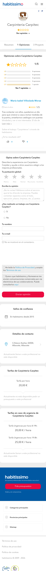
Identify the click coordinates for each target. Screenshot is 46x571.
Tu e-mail (6, 234)
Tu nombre (7, 224)
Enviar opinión (23, 294)
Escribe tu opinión (10, 186)
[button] (23, 508)
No (7, 218)
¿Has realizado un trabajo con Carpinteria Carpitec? (20, 205)
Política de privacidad (11, 547)
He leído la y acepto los (23, 269)
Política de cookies (10, 552)
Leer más (6, 124)
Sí (7, 212)
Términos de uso (13, 270)
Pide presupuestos (23, 486)
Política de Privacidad (24, 268)
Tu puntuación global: (11, 172)
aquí (16, 285)
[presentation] (12, 254)
